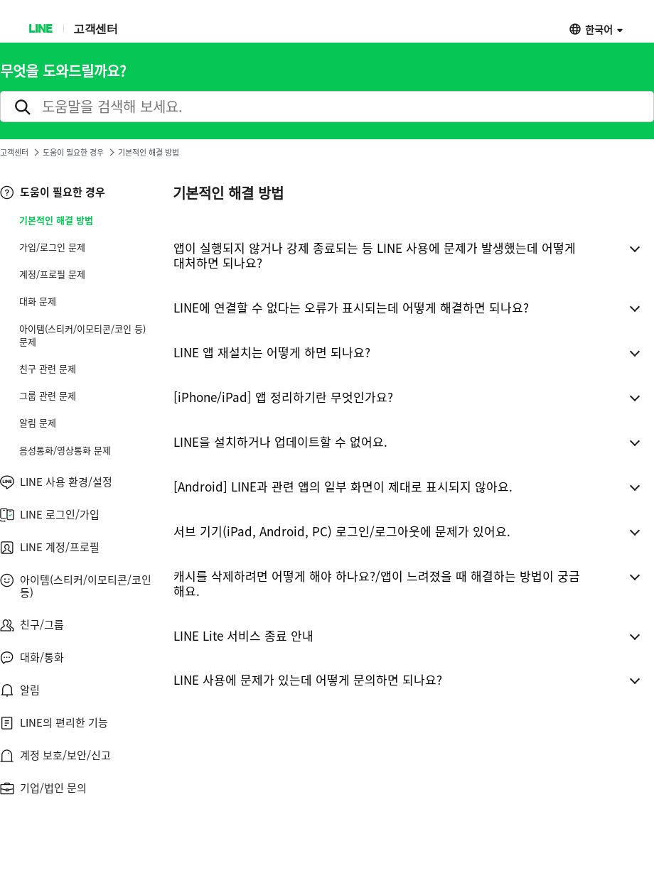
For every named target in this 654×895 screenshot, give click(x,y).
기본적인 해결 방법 (56, 220)
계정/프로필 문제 (52, 274)
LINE (40, 28)
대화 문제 (37, 301)
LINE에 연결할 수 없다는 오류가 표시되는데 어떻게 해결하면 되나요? (351, 307)
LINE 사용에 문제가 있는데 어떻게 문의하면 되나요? (307, 679)
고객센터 (95, 28)
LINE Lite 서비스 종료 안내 (243, 635)
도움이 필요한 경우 (73, 152)
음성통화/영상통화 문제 (65, 450)
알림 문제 (37, 422)
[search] (327, 106)
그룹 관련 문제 (47, 395)
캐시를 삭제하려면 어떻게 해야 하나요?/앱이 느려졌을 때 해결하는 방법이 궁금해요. (376, 583)
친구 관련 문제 (47, 368)
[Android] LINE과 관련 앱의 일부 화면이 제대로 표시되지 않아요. (343, 486)
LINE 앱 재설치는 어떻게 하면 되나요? (271, 352)
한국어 (599, 29)
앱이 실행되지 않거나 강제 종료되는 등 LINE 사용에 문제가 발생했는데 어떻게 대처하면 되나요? (374, 255)
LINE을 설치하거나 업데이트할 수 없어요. (280, 441)
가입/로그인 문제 (52, 247)
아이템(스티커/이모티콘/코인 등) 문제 (82, 335)
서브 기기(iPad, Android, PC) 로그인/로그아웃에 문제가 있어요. (341, 531)
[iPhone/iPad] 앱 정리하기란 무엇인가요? (283, 397)
